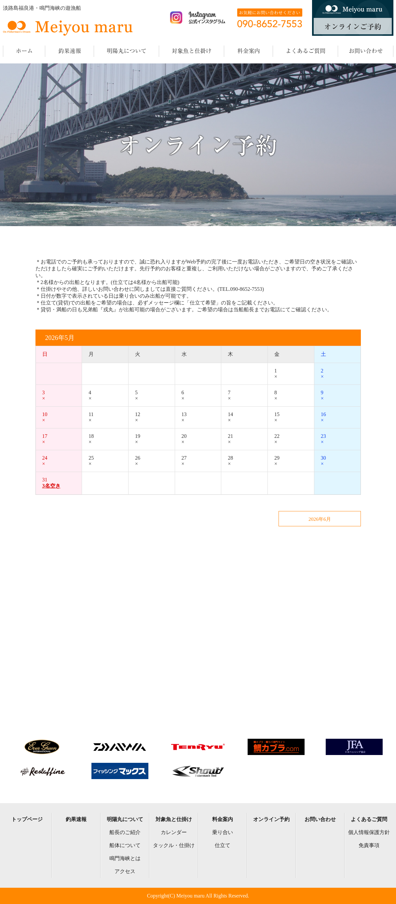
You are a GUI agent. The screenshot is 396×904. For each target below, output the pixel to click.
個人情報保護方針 (369, 832)
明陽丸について (125, 819)
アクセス (125, 871)
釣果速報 (76, 819)
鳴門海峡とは (125, 858)
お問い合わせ (320, 819)
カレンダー (174, 832)
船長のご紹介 (125, 832)
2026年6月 (328, 519)
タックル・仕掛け (174, 845)
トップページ (27, 819)
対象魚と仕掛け (174, 819)
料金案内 (222, 819)
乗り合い (222, 832)
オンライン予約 (271, 819)
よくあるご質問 (369, 819)
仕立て (222, 845)
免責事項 (369, 845)
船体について (125, 845)
